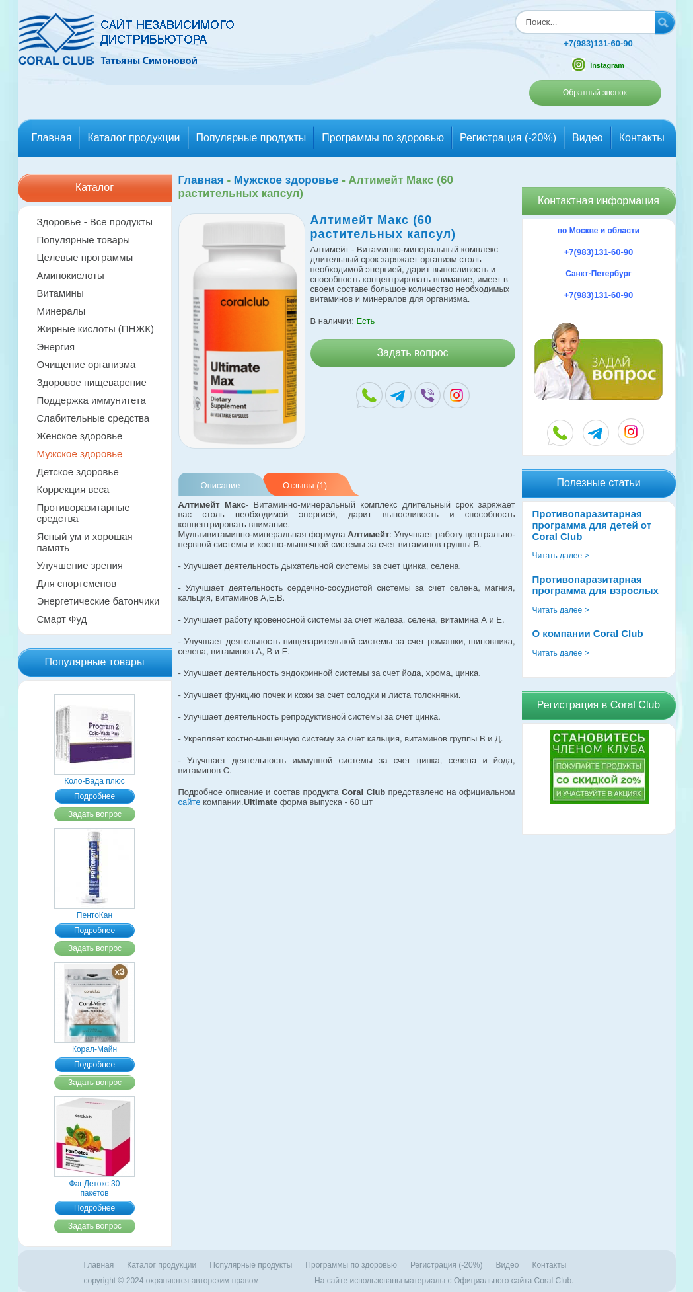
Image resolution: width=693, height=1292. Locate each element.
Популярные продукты (251, 137)
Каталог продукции (133, 137)
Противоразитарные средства (83, 513)
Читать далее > (560, 555)
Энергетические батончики (98, 601)
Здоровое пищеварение (92, 382)
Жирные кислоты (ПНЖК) (96, 328)
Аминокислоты (70, 275)
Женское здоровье (80, 435)
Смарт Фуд (62, 619)
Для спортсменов (77, 583)
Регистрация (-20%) (508, 137)
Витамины (60, 293)
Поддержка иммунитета (91, 400)
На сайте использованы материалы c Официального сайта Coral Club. (443, 1280)
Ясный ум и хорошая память (85, 542)
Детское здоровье (78, 471)
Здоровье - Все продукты (95, 221)
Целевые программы (85, 257)
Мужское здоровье (80, 453)
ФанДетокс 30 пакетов (94, 1183)
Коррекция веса (73, 489)
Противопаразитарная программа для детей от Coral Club (592, 525)
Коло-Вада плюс (94, 776)
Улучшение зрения (80, 565)
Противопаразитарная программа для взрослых (595, 585)
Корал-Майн (94, 1045)
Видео (587, 137)
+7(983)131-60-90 (598, 43)
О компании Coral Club (587, 633)
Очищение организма (86, 364)
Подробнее (94, 796)
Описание (220, 485)
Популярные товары (84, 239)
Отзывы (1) (305, 485)
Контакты (642, 137)
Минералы (61, 311)
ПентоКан (94, 910)
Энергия (56, 346)
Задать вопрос (95, 814)
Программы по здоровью (383, 137)
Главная (52, 137)
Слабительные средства (93, 418)
